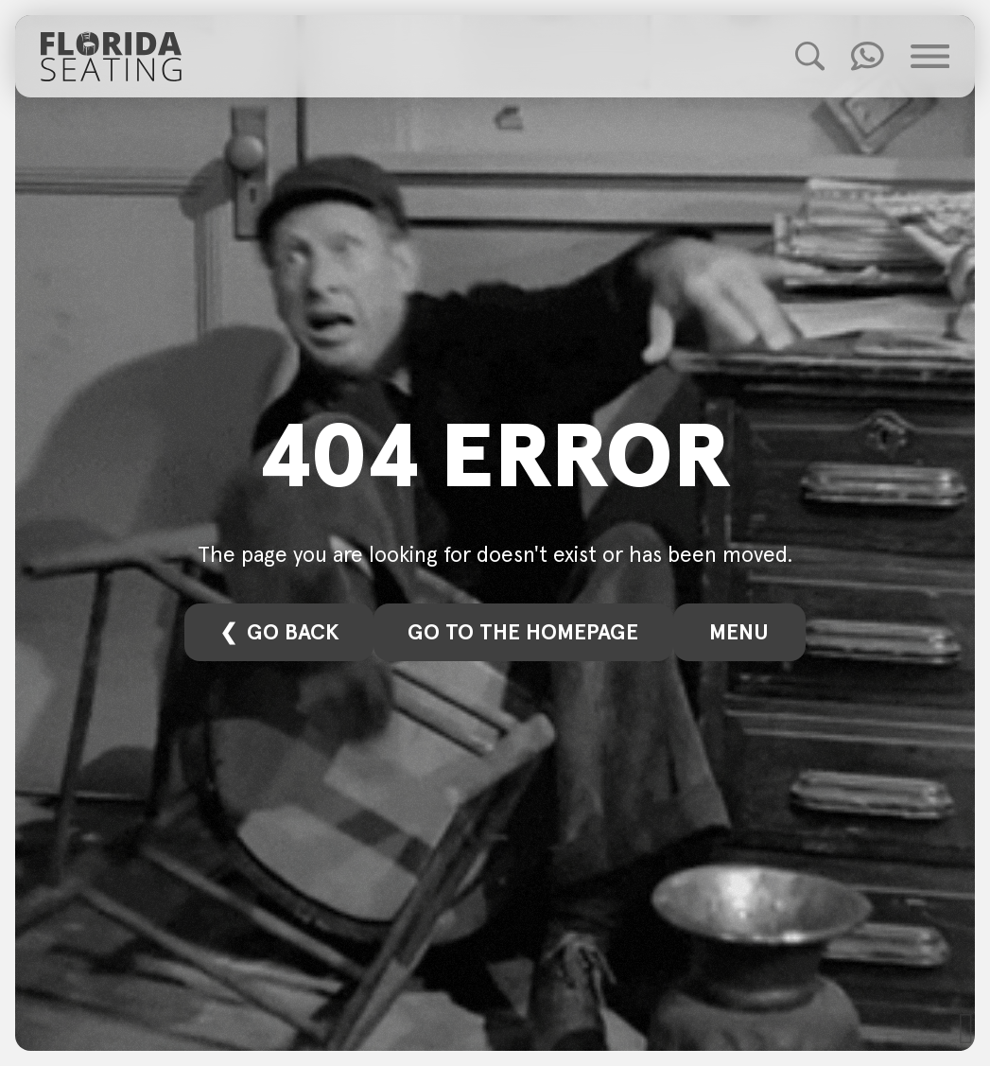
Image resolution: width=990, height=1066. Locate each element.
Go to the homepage (523, 632)
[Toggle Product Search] (810, 55)
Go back (293, 632)
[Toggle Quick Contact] (868, 55)
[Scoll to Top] (967, 1028)
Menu (739, 632)
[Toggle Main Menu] (930, 56)
